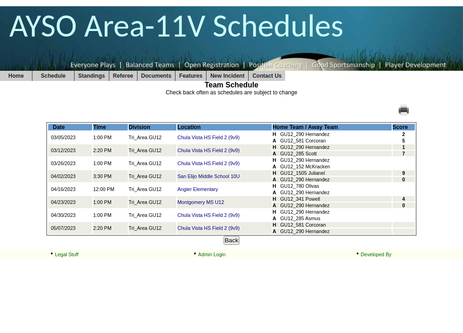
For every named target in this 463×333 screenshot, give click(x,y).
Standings (91, 76)
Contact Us (267, 76)
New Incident (227, 76)
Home (16, 76)
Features (190, 76)
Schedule (53, 76)
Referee (123, 76)
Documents (156, 76)
